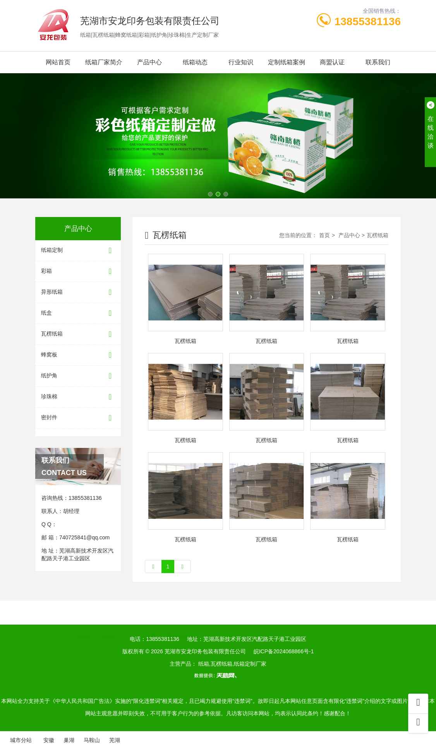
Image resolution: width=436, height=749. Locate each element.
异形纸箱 (78, 292)
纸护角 (78, 376)
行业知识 (240, 62)
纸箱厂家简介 (103, 62)
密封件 (78, 417)
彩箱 (78, 271)
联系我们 (378, 62)
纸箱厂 (110, 624)
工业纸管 (80, 624)
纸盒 (78, 313)
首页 (324, 235)
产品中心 (149, 62)
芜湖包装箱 (180, 624)
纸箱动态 (195, 62)
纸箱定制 (78, 250)
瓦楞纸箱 (78, 334)
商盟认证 (332, 62)
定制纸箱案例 (286, 62)
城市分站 (21, 740)
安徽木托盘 (142, 624)
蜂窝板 (78, 355)
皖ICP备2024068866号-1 (284, 651)
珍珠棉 (78, 397)
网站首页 (58, 62)
